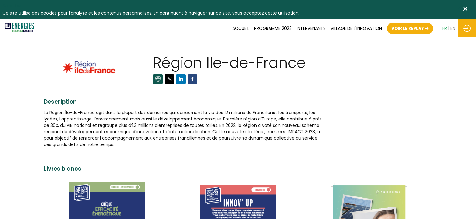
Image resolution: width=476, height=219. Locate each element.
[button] (410, 28)
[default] (356, 28)
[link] (240, 28)
